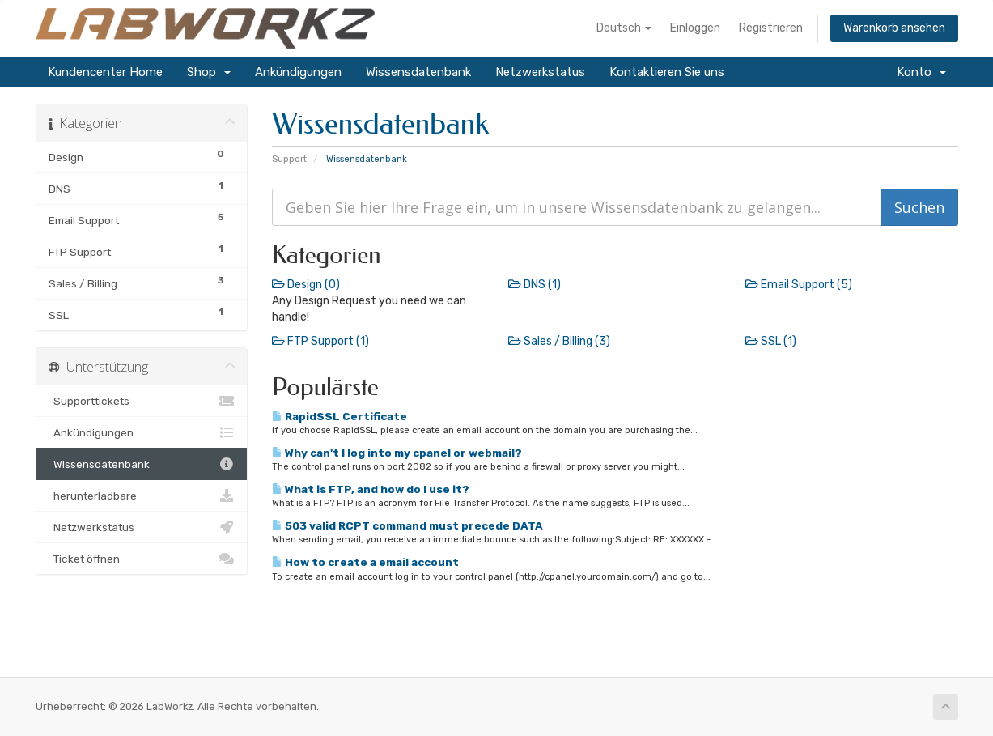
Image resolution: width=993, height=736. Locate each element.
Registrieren (771, 28)
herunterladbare (142, 495)
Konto (921, 72)
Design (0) (306, 284)
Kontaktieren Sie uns (666, 72)
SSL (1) (770, 341)
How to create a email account (365, 561)
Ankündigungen (298, 72)
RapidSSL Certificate (339, 416)
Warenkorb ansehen (894, 28)
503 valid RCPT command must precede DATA (407, 525)
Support (289, 159)
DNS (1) (534, 284)
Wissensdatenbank (418, 72)
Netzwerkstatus (540, 72)
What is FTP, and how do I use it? (370, 489)
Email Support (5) (798, 284)
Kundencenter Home (105, 72)
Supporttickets (142, 401)
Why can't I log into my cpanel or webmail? (397, 452)
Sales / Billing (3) (559, 341)
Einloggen (695, 28)
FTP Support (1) (320, 341)
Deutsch (623, 28)
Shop (209, 72)
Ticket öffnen (142, 558)
